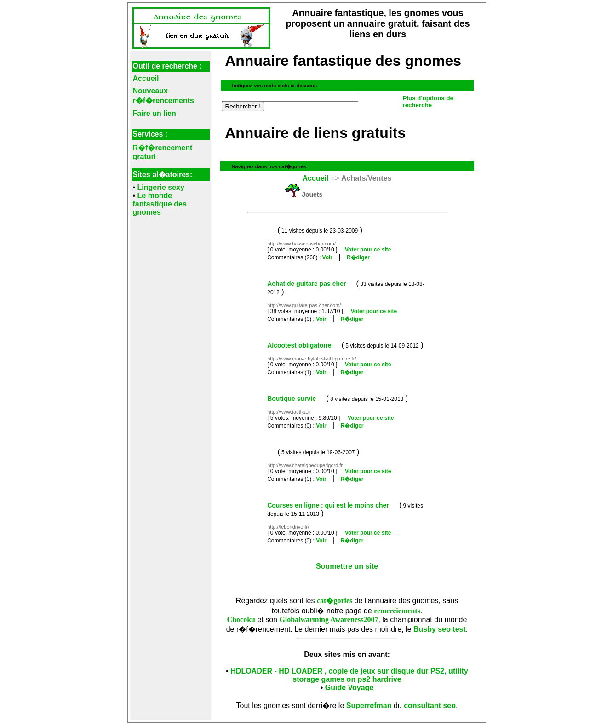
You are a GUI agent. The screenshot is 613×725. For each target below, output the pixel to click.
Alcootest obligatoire (299, 345)
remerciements (397, 611)
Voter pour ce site (368, 249)
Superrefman (369, 705)
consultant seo (430, 705)
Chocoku (241, 619)
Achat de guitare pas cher (306, 283)
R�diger (358, 257)
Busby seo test (439, 629)
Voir (327, 257)
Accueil (146, 78)
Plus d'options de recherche (427, 101)
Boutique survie (291, 398)
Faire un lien (154, 113)
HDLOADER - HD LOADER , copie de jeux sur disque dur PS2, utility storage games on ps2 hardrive (349, 675)
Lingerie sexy (160, 187)
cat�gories (334, 601)
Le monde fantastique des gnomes (160, 204)
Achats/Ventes (366, 178)
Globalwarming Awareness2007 (328, 619)
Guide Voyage (349, 687)
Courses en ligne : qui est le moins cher (328, 505)
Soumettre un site (347, 566)
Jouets (312, 194)
